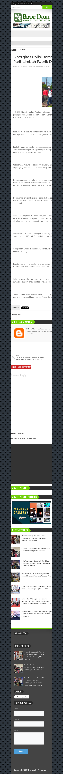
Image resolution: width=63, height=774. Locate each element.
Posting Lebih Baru (17, 433)
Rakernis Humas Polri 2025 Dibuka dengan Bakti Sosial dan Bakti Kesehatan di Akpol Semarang (37, 614)
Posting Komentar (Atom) (29, 438)
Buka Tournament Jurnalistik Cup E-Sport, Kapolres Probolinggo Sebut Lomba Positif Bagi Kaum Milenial (36, 563)
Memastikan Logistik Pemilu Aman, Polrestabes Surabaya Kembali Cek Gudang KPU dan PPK (34, 538)
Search (47, 7)
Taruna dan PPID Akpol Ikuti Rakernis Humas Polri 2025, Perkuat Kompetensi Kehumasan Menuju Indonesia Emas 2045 (36, 601)
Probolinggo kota (22, 697)
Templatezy (42, 770)
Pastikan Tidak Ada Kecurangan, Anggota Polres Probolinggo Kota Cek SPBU (33, 667)
